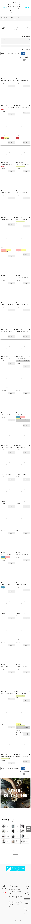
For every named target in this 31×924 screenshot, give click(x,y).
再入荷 (13, 4)
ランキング (10, 6)
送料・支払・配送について (12, 892)
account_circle (25, 8)
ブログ (17, 4)
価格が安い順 (10, 53)
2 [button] (25, 60)
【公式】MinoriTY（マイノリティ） (7, 17)
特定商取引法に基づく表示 (12, 904)
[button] (29, 60)
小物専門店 (19, 6)
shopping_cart (27, 8)
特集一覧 (17, 17)
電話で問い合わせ (27, 895)
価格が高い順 (17, 53)
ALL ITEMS (14, 852)
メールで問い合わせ (27, 903)
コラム (15, 4)
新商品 (8, 4)
